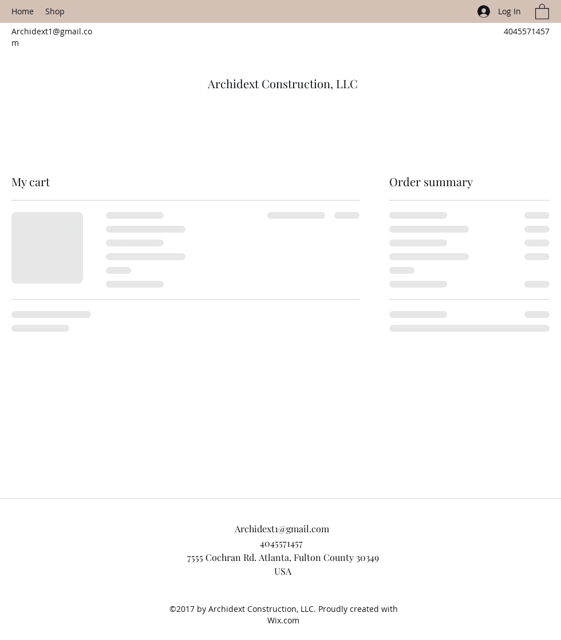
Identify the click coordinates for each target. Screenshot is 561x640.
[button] (542, 11)
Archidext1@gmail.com (282, 529)
